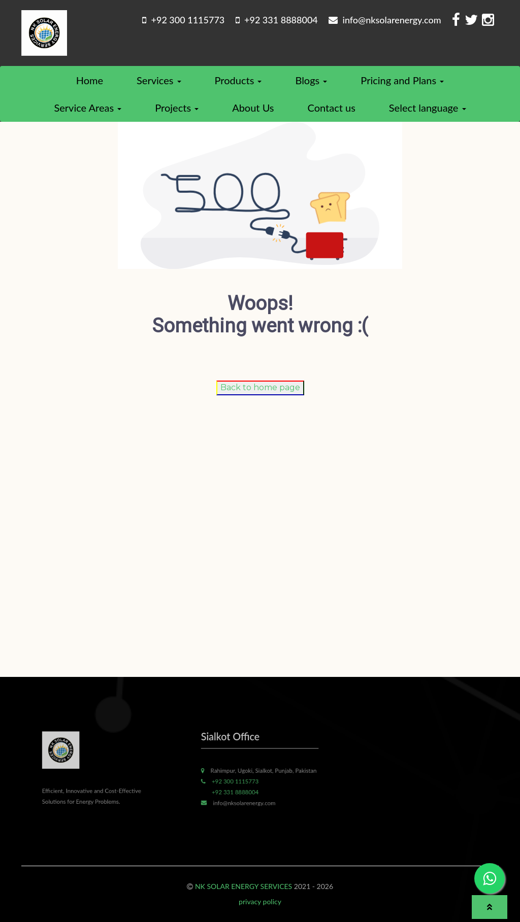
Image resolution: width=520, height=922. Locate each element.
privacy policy (260, 901)
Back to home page (260, 387)
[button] (489, 907)
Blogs (311, 80)
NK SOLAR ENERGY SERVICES (243, 886)
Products (238, 80)
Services (159, 80)
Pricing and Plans (402, 80)
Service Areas (87, 107)
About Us (253, 107)
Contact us (331, 107)
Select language (427, 107)
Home (89, 80)
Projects (177, 107)
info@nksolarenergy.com (385, 19)
